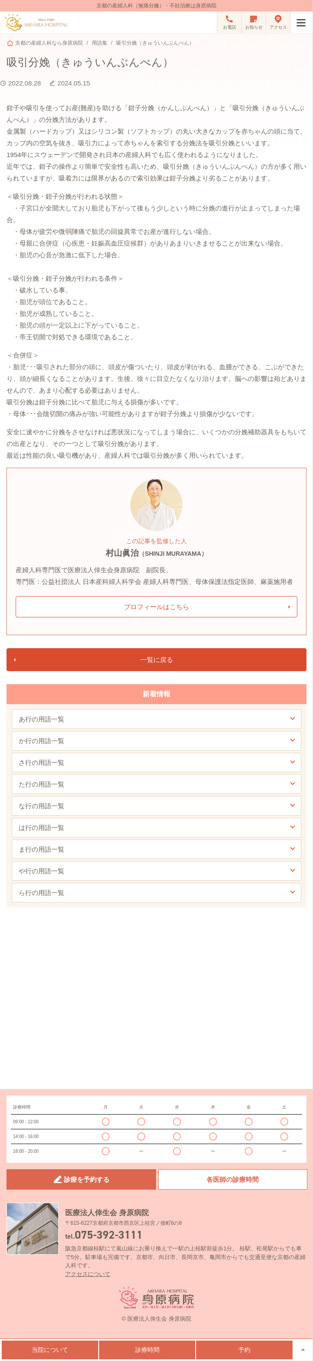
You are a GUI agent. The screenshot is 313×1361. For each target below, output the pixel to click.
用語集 (99, 43)
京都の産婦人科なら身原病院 (49, 43)
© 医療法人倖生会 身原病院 (156, 1318)
